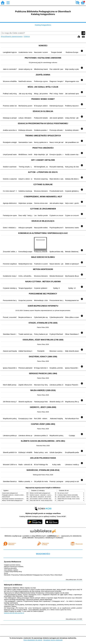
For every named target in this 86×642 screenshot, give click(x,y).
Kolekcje (27, 36)
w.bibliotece (52, 536)
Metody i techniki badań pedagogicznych (12, 500)
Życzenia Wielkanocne (12, 562)
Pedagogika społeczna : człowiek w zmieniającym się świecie (17, 495)
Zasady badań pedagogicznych (10, 493)
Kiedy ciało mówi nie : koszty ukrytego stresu (41, 500)
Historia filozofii (6, 496)
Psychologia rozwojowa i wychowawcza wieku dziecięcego (16, 498)
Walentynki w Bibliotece (13, 585)
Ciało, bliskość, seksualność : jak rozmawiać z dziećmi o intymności (47, 496)
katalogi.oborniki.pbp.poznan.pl (14, 613)
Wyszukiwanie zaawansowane (12, 36)
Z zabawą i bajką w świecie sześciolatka (68, 495)
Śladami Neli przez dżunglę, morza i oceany (69, 498)
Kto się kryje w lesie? (63, 493)
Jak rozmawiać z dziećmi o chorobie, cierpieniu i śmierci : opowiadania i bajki (49, 498)
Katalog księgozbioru (43, 25)
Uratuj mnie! (61, 500)
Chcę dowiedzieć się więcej (33, 640)
